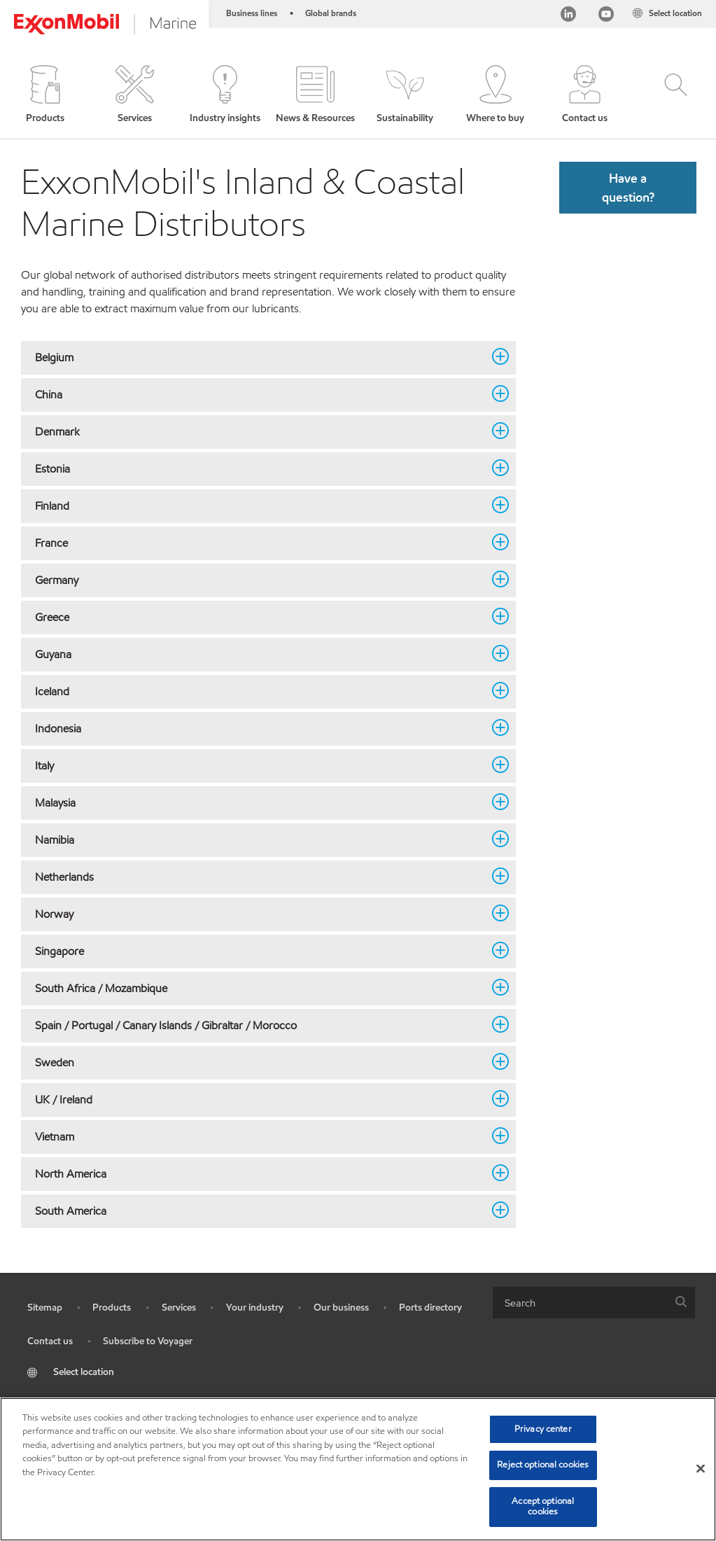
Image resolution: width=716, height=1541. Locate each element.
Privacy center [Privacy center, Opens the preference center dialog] (543, 1429)
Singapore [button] (260, 950)
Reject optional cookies (543, 1464)
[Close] (700, 1468)
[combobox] (594, 1302)
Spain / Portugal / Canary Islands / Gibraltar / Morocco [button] (260, 1025)
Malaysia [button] (260, 802)
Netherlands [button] (260, 876)
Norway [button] (260, 913)
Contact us (50, 1341)
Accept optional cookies (543, 1507)
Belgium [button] (260, 357)
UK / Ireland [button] (260, 1099)
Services (179, 1307)
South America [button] (260, 1210)
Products (111, 1307)
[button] (45, 95)
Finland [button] (260, 505)
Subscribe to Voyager (147, 1341)
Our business (341, 1307)
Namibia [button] (260, 839)
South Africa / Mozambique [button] (260, 988)
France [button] (260, 542)
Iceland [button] (260, 691)
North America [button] (260, 1173)
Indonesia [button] (260, 728)
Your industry (254, 1307)
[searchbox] (580, 1302)
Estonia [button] (260, 468)
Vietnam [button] (260, 1136)
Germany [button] (260, 579)
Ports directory (430, 1307)
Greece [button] (260, 617)
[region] (358, 1469)
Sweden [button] (260, 1062)
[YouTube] (606, 15)
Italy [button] (260, 765)
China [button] (260, 394)
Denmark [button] (260, 431)
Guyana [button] (260, 654)
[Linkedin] (568, 15)
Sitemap (44, 1307)
